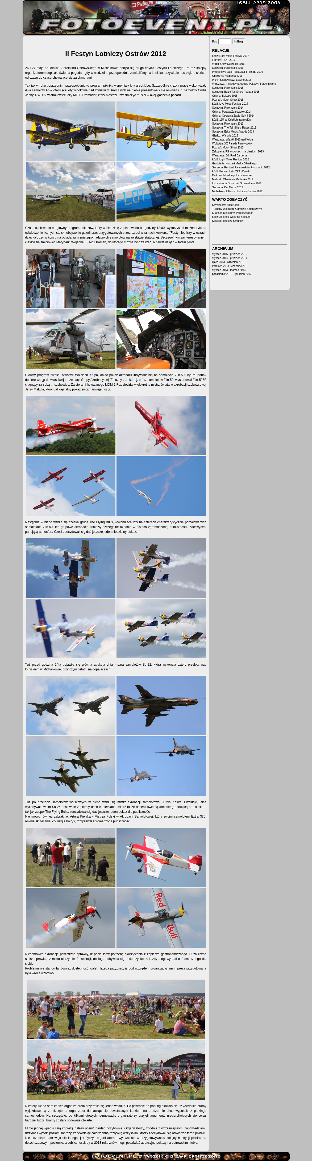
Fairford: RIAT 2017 (223, 59)
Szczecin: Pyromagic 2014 (228, 107)
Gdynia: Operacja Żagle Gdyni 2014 (233, 115)
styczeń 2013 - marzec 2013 (229, 270)
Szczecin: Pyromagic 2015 (228, 87)
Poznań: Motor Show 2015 (228, 99)
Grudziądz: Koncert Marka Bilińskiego (234, 163)
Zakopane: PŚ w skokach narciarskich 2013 (238, 151)
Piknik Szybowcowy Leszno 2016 (231, 79)
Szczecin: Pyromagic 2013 (228, 123)
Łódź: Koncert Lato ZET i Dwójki (231, 171)
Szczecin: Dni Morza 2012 (227, 187)
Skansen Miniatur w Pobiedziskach (232, 212)
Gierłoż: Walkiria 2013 (225, 135)
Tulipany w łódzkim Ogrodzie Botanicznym (237, 208)
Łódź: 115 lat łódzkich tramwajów (231, 119)
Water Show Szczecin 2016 (228, 63)
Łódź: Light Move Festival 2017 (230, 55)
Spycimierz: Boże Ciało (226, 204)
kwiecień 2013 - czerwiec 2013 (230, 266)
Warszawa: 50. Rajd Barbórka (229, 155)
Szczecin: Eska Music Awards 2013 (233, 131)
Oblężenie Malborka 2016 (227, 75)
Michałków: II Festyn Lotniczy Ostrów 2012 (237, 191)
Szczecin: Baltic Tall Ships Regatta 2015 (236, 91)
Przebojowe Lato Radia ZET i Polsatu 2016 (237, 71)
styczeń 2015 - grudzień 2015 (229, 254)
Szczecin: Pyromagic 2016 (228, 67)
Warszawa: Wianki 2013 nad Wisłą (232, 139)
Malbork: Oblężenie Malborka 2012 (232, 179)
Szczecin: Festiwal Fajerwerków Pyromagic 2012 (241, 167)
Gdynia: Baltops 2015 (225, 95)
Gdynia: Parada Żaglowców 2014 (231, 111)
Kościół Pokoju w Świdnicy (228, 220)
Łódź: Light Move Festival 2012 (230, 159)
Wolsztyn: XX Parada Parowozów (232, 143)
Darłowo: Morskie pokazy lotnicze (232, 175)
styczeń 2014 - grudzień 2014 (229, 258)
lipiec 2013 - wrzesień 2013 (228, 262)
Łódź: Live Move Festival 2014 (230, 103)
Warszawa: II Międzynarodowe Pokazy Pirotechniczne (244, 83)
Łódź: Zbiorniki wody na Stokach (231, 216)
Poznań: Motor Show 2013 (228, 147)
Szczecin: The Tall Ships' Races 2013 (234, 127)
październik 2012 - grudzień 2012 (232, 274)
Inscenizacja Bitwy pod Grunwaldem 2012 (237, 183)
